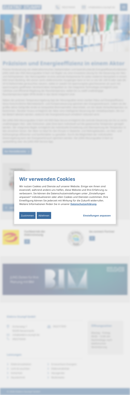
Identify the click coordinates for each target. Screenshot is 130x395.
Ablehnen (43, 215)
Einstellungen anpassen (97, 215)
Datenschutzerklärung (83, 203)
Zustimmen (27, 215)
